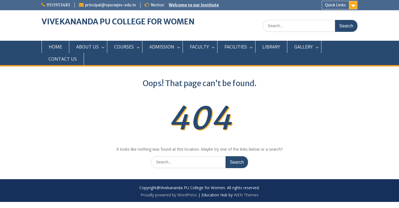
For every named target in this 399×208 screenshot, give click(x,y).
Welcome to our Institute (194, 4)
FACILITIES (235, 47)
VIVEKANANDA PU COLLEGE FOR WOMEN (118, 22)
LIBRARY (271, 47)
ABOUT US (87, 47)
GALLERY (303, 47)
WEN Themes (246, 194)
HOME (55, 47)
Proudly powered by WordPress (168, 194)
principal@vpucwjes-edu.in (110, 4)
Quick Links (335, 4)
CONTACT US (62, 59)
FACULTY (199, 47)
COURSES (124, 47)
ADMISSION (161, 47)
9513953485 (58, 4)
